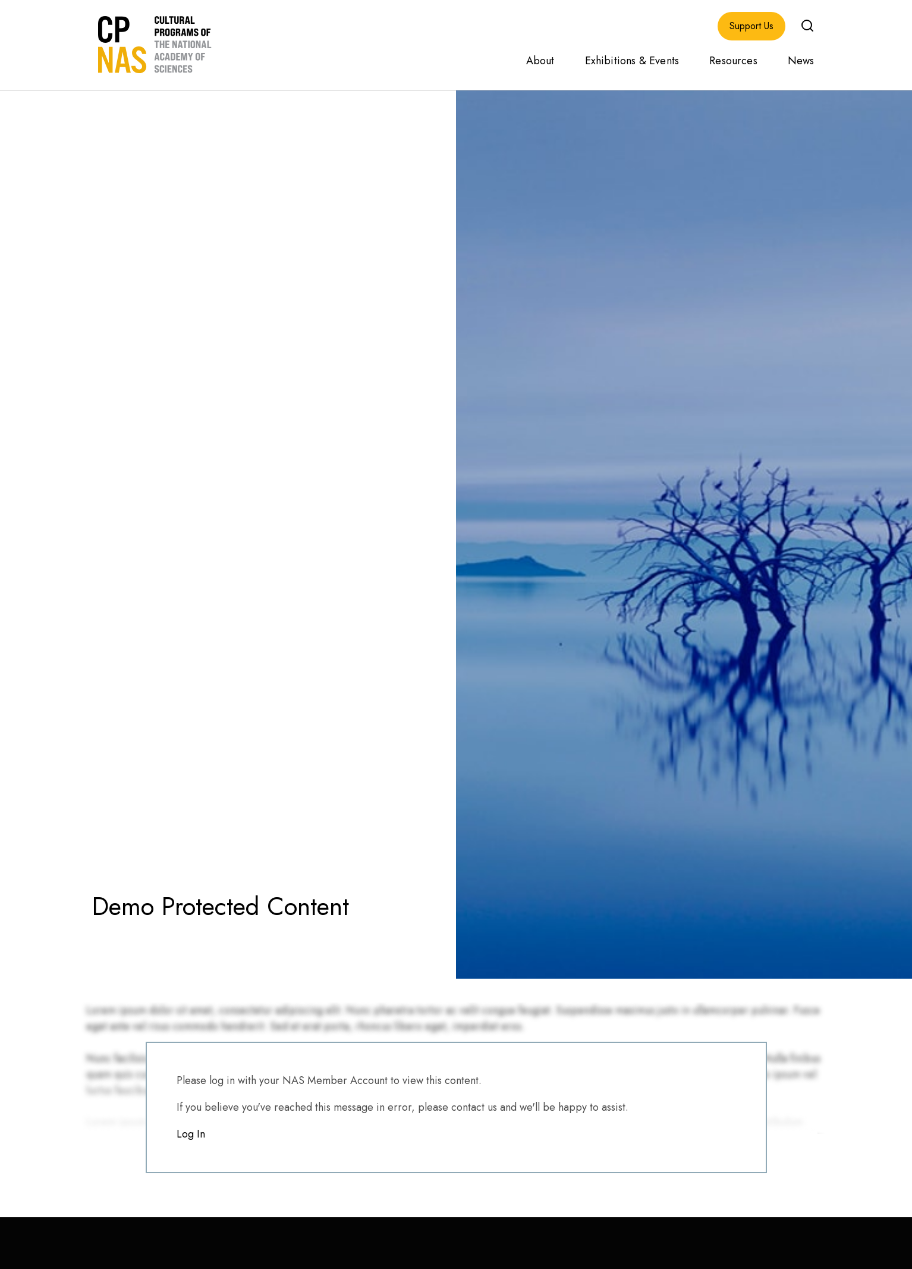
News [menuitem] (801, 60)
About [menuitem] (540, 60)
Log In (191, 1134)
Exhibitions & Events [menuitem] (632, 60)
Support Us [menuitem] (751, 26)
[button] (807, 25)
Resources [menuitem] (733, 60)
